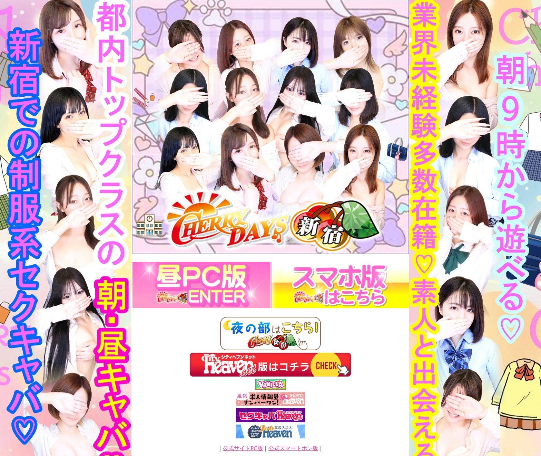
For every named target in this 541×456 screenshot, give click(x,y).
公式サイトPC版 (243, 448)
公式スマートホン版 (293, 448)
